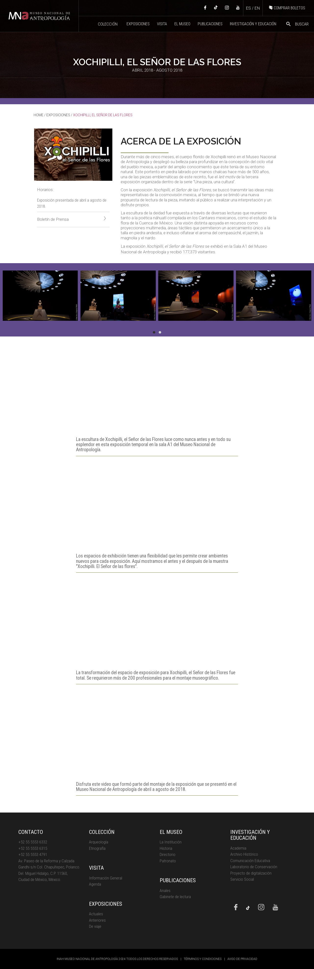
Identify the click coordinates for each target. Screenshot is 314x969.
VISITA (162, 24)
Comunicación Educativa (250, 860)
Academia (238, 848)
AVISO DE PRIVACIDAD (242, 959)
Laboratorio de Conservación (253, 866)
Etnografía (97, 848)
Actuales (96, 913)
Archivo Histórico (244, 854)
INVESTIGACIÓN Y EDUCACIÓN (253, 24)
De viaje (95, 926)
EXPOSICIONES (138, 24)
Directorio (167, 854)
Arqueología (98, 842)
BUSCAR (297, 24)
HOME (38, 115)
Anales (165, 890)
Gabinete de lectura (175, 896)
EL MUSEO (182, 24)
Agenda (95, 884)
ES (248, 8)
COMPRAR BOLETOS (287, 8)
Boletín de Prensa (71, 219)
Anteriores (97, 920)
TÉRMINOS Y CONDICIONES (203, 959)
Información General (105, 878)
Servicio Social (242, 879)
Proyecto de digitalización (251, 873)
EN (257, 8)
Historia (166, 848)
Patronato (168, 860)
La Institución (171, 842)
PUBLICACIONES (210, 24)
